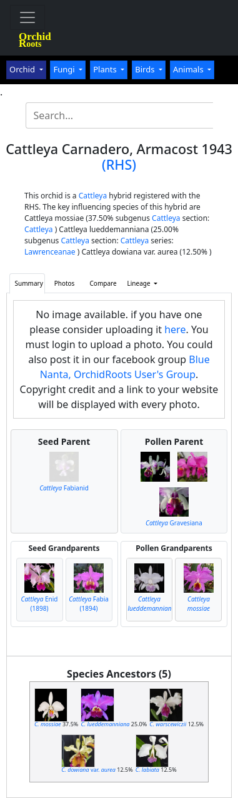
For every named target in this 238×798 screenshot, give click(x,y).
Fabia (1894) (89, 604)
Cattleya (93, 195)
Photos (64, 283)
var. (88, 770)
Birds (146, 69)
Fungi (65, 69)
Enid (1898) (39, 604)
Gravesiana (174, 522)
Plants (106, 69)
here (175, 329)
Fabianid (64, 488)
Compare (103, 283)
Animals (189, 69)
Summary (29, 283)
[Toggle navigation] (27, 17)
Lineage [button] (139, 283)
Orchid (23, 69)
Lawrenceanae (50, 251)
